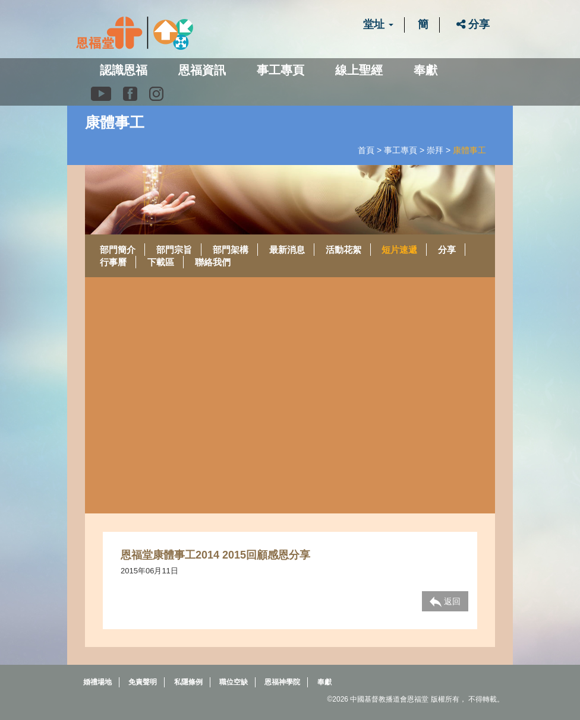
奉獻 (425, 70)
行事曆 (113, 262)
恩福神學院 (282, 682)
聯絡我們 (213, 262)
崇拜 (435, 150)
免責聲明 (142, 682)
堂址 (378, 24)
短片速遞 (399, 250)
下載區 (160, 262)
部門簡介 (117, 250)
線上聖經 (359, 70)
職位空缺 (233, 682)
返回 (445, 602)
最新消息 (287, 250)
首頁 (366, 150)
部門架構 (230, 250)
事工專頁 (400, 150)
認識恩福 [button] (123, 70)
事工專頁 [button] (280, 70)
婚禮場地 (97, 682)
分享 (473, 24)
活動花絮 (343, 250)
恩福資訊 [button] (202, 70)
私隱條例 (188, 682)
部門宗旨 (174, 250)
